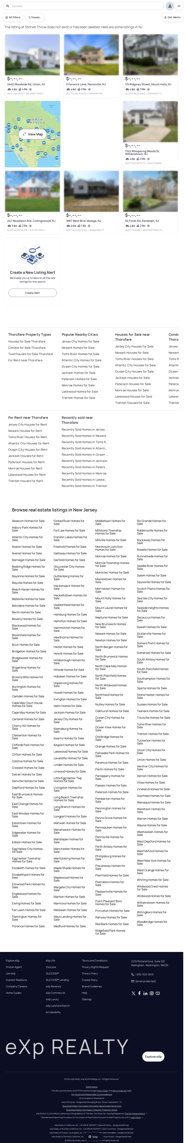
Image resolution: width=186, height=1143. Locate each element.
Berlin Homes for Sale (26, 612)
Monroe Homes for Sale (78, 385)
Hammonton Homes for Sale (69, 629)
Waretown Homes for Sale (151, 810)
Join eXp (10, 973)
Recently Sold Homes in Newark (84, 436)
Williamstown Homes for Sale (153, 904)
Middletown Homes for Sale (110, 522)
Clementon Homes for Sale (26, 736)
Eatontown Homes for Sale (26, 824)
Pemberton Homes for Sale (110, 800)
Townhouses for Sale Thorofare (30, 354)
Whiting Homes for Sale (152, 880)
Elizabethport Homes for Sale (28, 876)
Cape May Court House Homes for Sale (27, 704)
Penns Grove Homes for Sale (111, 819)
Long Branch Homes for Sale (69, 808)
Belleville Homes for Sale (28, 599)
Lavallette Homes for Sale (71, 758)
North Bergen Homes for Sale (111, 648)
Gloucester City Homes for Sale (69, 568)
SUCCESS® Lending (57, 980)
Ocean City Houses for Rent (27, 450)
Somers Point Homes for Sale (153, 644)
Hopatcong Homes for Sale (68, 684)
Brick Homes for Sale (26, 645)
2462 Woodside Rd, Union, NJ (26, 84)
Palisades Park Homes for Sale (112, 754)
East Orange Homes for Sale (27, 805)
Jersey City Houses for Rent (27, 424)
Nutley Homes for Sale (110, 704)
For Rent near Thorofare (25, 360)
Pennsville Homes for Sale (109, 838)
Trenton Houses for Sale (132, 403)
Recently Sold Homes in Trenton (84, 486)
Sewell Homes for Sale (152, 627)
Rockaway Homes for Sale (151, 541)
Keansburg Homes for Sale (68, 730)
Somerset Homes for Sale (154, 653)
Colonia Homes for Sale (27, 761)
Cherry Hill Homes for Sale (26, 727)
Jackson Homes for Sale (78, 373)
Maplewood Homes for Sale (68, 878)
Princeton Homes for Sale (112, 911)
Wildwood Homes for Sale (154, 896)
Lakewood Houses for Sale (133, 396)
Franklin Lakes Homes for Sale (70, 538)
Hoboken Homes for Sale (70, 676)
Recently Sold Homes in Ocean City (85, 454)
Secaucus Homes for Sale (151, 618)
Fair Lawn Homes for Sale (29, 910)
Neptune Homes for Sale (111, 617)
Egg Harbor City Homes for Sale (27, 850)
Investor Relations (16, 980)
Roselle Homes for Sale (152, 550)
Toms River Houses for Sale (134, 359)
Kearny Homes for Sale (69, 738)
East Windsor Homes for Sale (28, 814)
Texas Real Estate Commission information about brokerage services (91, 1106)
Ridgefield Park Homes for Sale (110, 932)
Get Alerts (172, 17)
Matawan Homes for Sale (70, 910)
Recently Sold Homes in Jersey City (85, 429)
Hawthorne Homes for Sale (68, 638)
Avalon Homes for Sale (27, 547)
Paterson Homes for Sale (79, 379)
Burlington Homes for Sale (26, 688)
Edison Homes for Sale (27, 842)
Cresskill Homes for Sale (28, 768)
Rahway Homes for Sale (111, 917)
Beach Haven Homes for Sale (28, 590)
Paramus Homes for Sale (111, 763)
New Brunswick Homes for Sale (110, 625)
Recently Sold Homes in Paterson (85, 467)
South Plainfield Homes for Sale (152, 670)
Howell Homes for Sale (69, 693)
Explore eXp (13, 960)
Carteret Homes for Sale (28, 719)
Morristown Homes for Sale (110, 590)
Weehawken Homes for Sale (152, 833)
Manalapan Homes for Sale (68, 840)
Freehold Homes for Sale (70, 547)
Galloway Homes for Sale (70, 553)
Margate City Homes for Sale (69, 888)
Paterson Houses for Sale (133, 384)
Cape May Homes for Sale (29, 712)
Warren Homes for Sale (152, 819)
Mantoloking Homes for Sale (69, 859)
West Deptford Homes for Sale (154, 842)
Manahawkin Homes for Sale (69, 831)
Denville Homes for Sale (28, 781)
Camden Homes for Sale (28, 696)
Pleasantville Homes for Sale (111, 892)
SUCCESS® (52, 973)
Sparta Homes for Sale (152, 688)
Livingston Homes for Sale (68, 789)
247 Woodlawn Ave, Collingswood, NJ (31, 221)
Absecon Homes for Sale (28, 521)
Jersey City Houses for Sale (134, 346)
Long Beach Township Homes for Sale (68, 798)
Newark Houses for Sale (132, 353)
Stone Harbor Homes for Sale (153, 696)
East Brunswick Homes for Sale (27, 795)
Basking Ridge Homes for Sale (28, 568)
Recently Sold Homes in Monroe (84, 473)
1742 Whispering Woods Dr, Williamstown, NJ (142, 152)
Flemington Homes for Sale (27, 918)
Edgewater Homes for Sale (26, 834)
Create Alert (32, 293)
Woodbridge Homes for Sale (152, 923)
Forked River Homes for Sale (69, 522)
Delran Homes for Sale (27, 774)
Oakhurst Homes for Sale (112, 711)
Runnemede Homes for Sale (152, 557)
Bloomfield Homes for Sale (26, 636)
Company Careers (16, 986)
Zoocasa (51, 967)
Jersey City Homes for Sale (80, 341)
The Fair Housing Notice (135, 1113)
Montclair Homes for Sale (112, 572)
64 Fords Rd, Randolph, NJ (142, 221)
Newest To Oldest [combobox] (36, 17)
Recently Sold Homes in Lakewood (85, 480)
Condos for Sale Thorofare (27, 348)
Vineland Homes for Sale (153, 789)
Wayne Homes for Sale (152, 825)
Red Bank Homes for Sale (112, 924)
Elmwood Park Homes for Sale (28, 885)
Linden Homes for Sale (69, 765)
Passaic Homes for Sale (111, 785)
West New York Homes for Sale (154, 862)
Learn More (136, 1117)
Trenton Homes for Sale (78, 398)
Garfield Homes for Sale (69, 560)
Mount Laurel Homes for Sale (111, 609)
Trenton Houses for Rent (25, 481)
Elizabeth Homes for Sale (28, 868)
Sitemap (87, 999)
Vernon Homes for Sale (152, 776)
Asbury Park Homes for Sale (27, 528)
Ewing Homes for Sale (26, 903)
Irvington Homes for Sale (70, 699)
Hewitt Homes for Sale (68, 653)
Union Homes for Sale (151, 760)
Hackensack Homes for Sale (69, 587)
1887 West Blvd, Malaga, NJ (83, 221)
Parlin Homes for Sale (109, 769)
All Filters (13, 17)
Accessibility (53, 1012)
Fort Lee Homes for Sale (69, 530)
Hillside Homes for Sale (69, 670)
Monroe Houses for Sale (132, 390)
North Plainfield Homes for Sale (110, 677)
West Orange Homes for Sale (153, 871)
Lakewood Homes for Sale (80, 391)
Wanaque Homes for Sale (154, 802)
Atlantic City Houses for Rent (28, 443)
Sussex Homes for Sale (152, 704)
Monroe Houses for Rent (25, 468)
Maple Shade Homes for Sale (69, 869)
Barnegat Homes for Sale (28, 560)
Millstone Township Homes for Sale (108, 531)
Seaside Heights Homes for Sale (153, 609)
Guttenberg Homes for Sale (69, 577)
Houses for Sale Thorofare (27, 341)
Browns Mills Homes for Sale (27, 678)
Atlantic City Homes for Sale (81, 360)
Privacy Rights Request (95, 967)
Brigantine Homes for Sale (26, 668)
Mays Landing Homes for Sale (70, 918)
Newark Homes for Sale (78, 348)
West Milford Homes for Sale (152, 852)
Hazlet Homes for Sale (68, 647)
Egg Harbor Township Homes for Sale (26, 859)
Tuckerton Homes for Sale (151, 741)
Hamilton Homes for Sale (70, 621)
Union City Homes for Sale (151, 751)
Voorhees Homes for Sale (154, 796)
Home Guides (13, 993)
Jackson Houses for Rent (25, 456)
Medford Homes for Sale (70, 926)
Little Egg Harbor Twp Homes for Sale (68, 779)
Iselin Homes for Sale (68, 706)
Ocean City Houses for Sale (134, 371)
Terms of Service (119, 1090)
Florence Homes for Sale (28, 926)
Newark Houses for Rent (25, 431)
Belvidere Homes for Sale (28, 606)
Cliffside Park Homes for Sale (28, 746)
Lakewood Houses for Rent (27, 475)
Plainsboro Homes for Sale (109, 883)
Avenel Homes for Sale (27, 553)
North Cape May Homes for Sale (111, 667)
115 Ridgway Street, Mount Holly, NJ (148, 84)
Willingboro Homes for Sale (152, 913)
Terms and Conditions (94, 960)
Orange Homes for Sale (110, 746)
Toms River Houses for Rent (27, 437)
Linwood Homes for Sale (70, 771)
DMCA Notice (92, 1087)
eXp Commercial (55, 993)
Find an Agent (14, 967)
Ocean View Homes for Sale (110, 728)
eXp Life (50, 960)
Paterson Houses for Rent (26, 462)
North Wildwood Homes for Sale (111, 686)
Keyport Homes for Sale (69, 745)
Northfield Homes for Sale (109, 696)
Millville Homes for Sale (110, 540)
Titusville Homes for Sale (153, 718)
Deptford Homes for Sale (28, 788)
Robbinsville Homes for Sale (152, 531)
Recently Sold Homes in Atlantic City (85, 448)
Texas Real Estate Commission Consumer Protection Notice (91, 1110)
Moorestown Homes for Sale (110, 580)
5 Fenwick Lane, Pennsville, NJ (86, 84)
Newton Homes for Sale (111, 640)
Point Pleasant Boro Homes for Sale (108, 902)
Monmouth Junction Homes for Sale (109, 548)
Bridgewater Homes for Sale (27, 659)
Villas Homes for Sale (151, 782)
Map (93, 1136)
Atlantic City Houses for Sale (135, 365)
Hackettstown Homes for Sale (70, 596)
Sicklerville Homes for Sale (151, 635)
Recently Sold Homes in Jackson (84, 461)
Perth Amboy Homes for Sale (111, 848)
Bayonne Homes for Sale (28, 576)
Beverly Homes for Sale (27, 619)
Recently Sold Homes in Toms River (85, 442)
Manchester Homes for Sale (69, 850)
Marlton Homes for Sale (69, 897)
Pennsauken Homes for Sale (111, 828)
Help (84, 993)
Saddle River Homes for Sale (152, 567)
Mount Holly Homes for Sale (110, 599)
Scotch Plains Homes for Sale (153, 590)
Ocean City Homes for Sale (81, 366)
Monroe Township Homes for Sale (112, 564)
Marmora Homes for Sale (70, 903)
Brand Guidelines (92, 986)
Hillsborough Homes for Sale (69, 661)
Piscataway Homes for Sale (110, 867)
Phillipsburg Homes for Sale (110, 857)
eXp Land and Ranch (58, 1005)
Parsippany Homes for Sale (110, 777)
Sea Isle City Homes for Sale (152, 599)
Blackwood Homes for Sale (26, 626)
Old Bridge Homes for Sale (109, 738)
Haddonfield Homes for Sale (69, 606)
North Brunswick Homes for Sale (111, 657)
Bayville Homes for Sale (27, 583)
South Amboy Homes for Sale (153, 660)
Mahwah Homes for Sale (70, 823)
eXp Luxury (52, 999)
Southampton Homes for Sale (153, 680)
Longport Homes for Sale (70, 816)
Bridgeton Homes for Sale (29, 651)
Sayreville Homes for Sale (154, 582)
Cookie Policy (90, 980)
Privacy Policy (90, 973)
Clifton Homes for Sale (27, 754)
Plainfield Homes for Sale (112, 875)
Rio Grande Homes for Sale (151, 522)
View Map (32, 134)
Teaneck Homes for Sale (153, 711)
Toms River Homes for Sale (80, 354)
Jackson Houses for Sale (132, 378)
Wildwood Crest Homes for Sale (152, 887)
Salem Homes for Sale (151, 575)
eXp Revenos (53, 986)
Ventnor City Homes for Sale (152, 767)
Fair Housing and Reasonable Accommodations (91, 1094)
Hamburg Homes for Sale (70, 614)
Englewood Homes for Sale (26, 895)
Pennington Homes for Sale (110, 809)
